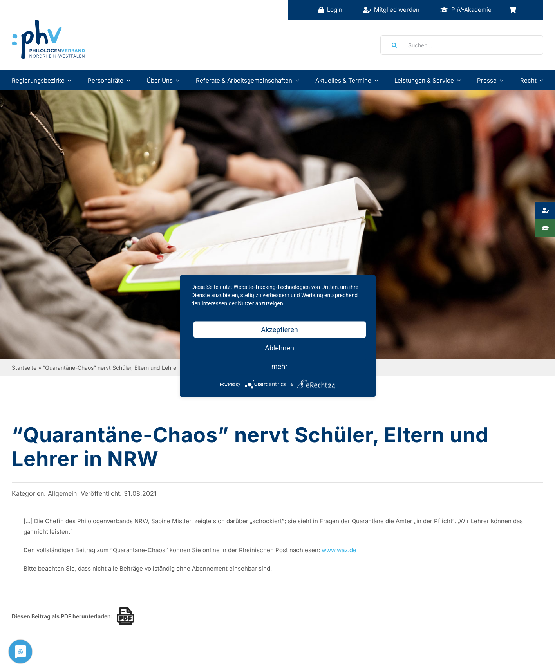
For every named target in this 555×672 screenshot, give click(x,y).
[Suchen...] (461, 45)
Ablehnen (279, 348)
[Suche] (391, 45)
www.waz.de (339, 550)
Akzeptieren (279, 329)
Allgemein (62, 493)
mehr (279, 366)
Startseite (24, 367)
